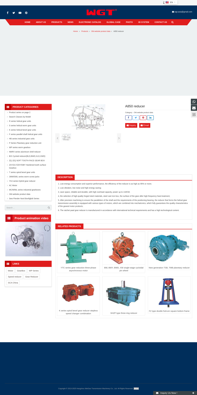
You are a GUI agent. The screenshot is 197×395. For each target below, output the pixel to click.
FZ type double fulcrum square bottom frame (169, 311)
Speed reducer (14, 277)
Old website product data (100, 31)
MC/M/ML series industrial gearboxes (25, 190)
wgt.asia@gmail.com (183, 12)
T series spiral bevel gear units (22, 172)
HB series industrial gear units (22, 139)
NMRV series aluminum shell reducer (25, 152)
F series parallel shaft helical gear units (25, 134)
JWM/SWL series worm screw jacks (24, 177)
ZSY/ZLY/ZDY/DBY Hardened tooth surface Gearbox (27, 166)
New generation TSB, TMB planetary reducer (169, 267)
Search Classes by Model (20, 117)
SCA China (13, 283)
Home (75, 31)
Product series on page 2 (19, 112)
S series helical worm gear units (22, 125)
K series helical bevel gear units (22, 130)
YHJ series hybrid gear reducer (22, 181)
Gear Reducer (31, 277)
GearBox (21, 270)
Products (84, 31)
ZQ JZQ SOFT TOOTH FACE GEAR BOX (27, 160)
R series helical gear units (20, 121)
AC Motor (13, 185)
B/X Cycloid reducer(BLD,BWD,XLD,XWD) (27, 156)
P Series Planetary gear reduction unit (25, 143)
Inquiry (131, 125)
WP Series (34, 270)
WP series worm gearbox (19, 147)
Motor (10, 270)
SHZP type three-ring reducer (123, 313)
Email (145, 125)
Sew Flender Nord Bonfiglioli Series (24, 198)
